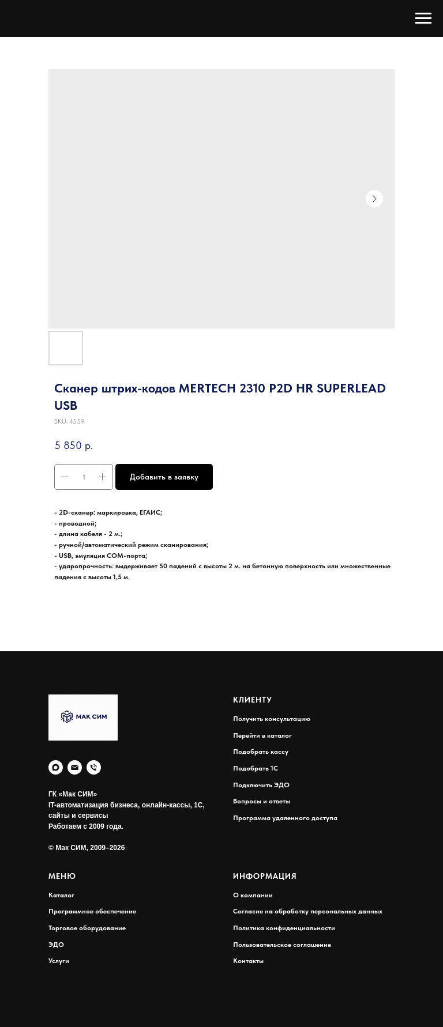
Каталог (61, 895)
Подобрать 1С (255, 768)
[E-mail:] (74, 767)
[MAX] (55, 767)
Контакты (248, 961)
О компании (253, 895)
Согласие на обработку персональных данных (307, 911)
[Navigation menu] (423, 18)
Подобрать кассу (260, 751)
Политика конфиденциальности (284, 928)
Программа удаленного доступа (285, 818)
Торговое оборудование (87, 928)
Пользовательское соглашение (282, 945)
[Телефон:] (94, 767)
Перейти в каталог (262, 735)
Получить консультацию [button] (271, 719)
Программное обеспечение (92, 911)
